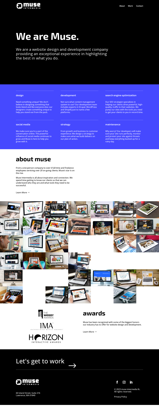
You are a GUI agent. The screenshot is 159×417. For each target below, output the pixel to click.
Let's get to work (55, 367)
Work (130, 6)
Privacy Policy (120, 409)
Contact (139, 6)
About (122, 6)
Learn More (21, 192)
